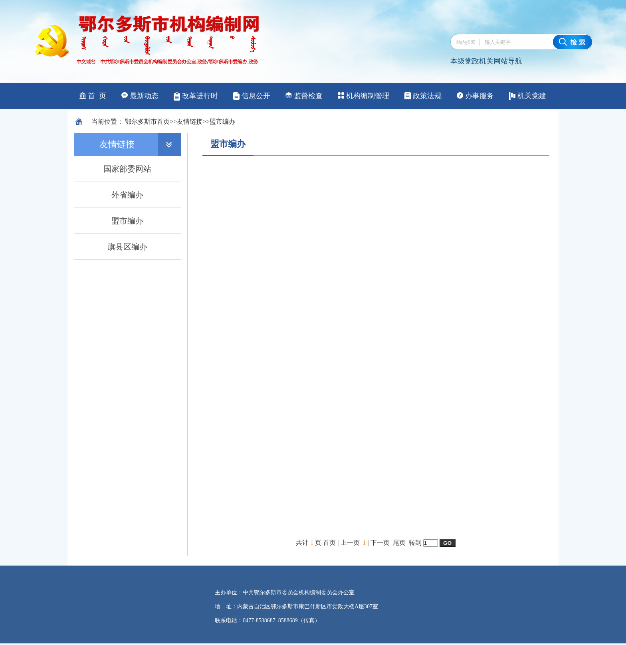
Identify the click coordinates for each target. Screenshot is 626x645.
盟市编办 (222, 121)
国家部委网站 (127, 168)
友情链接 (189, 121)
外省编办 (127, 194)
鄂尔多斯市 (141, 121)
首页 (163, 121)
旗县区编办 (127, 246)
